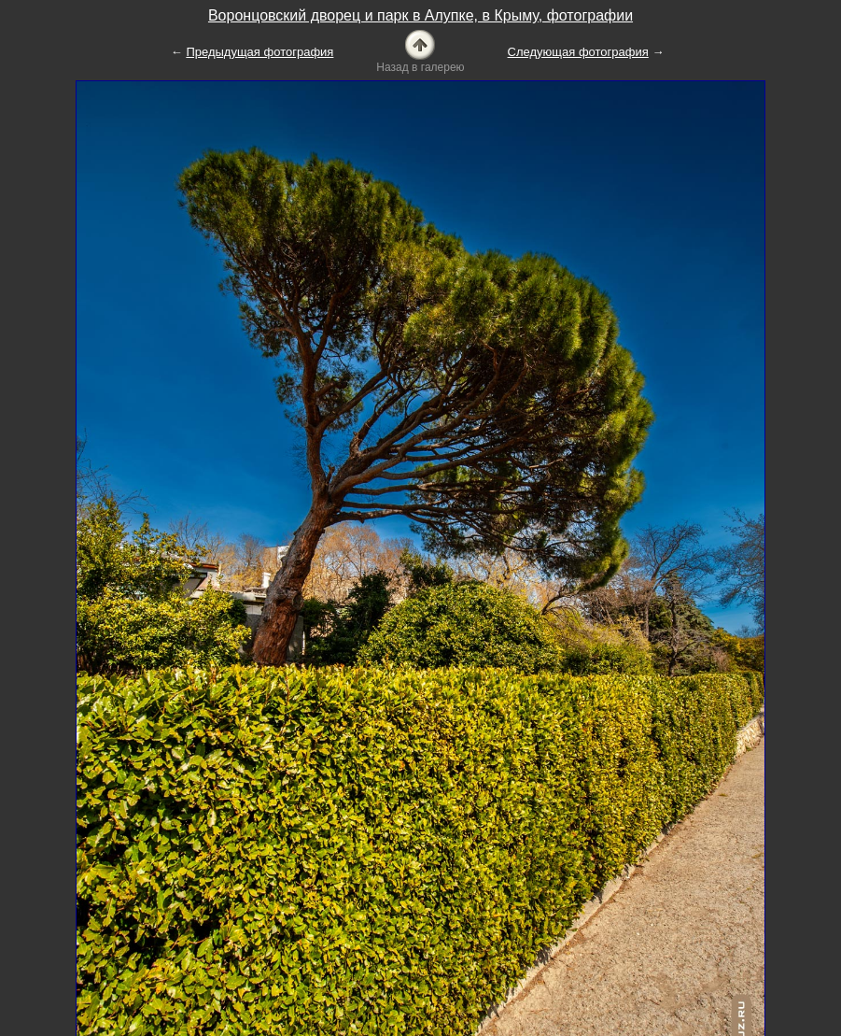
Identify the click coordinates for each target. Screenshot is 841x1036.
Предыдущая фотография (259, 52)
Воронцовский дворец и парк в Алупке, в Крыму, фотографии (420, 15)
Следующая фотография (578, 52)
